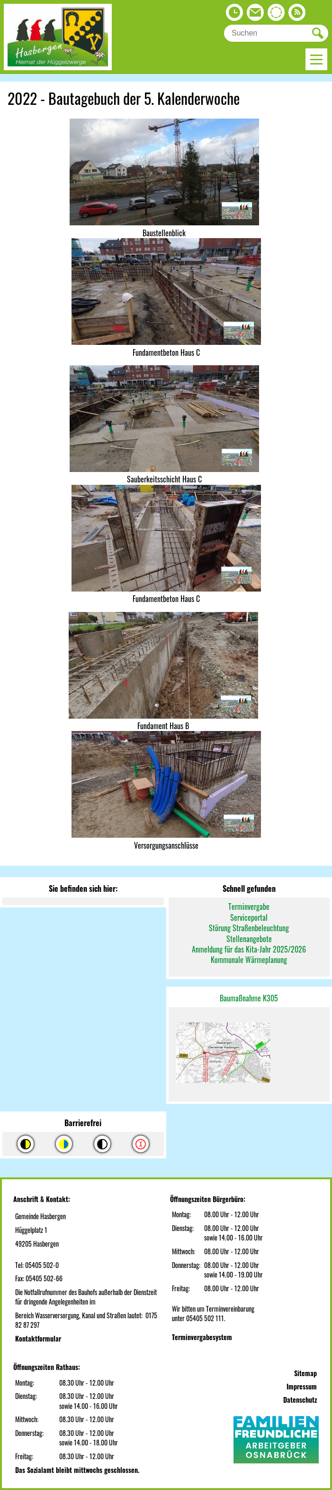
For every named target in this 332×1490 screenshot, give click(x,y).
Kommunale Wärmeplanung (249, 959)
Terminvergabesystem (202, 1337)
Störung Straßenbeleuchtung (249, 928)
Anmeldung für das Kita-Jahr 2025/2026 (249, 949)
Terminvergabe (248, 906)
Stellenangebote (249, 938)
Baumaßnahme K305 (249, 998)
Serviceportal (249, 917)
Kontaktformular (38, 1338)
